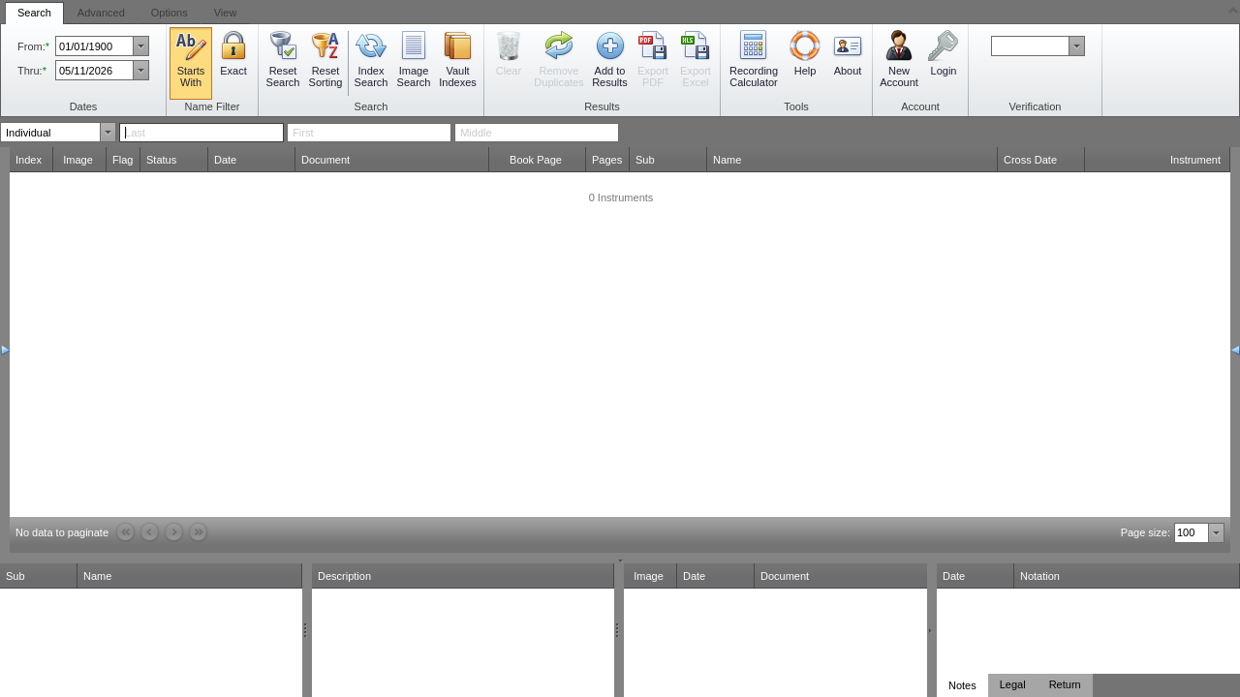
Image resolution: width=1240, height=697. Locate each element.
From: (31, 46)
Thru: (30, 70)
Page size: (1145, 532)
